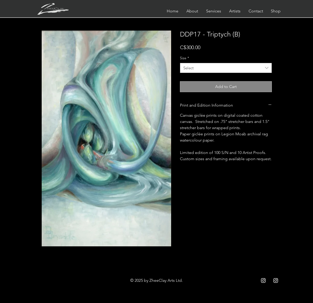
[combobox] (226, 68)
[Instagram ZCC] (263, 280)
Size (184, 58)
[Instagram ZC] (276, 280)
